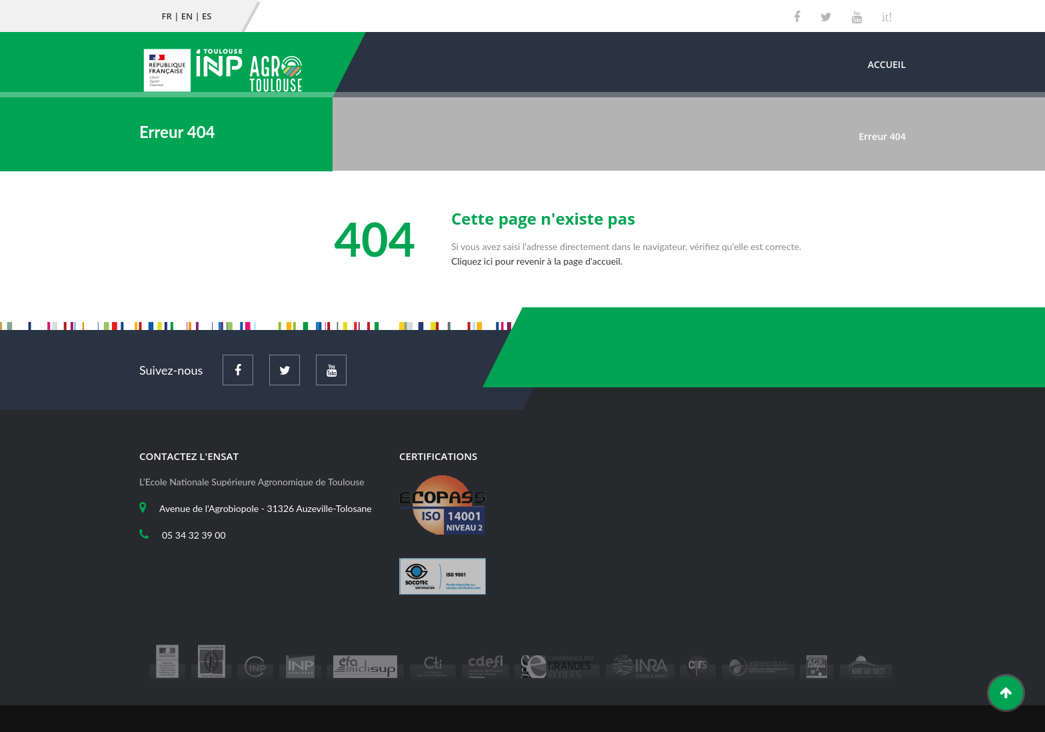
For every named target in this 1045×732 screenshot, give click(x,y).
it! (887, 17)
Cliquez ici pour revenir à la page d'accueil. (536, 261)
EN (187, 16)
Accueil (887, 64)
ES (206, 16)
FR (167, 16)
